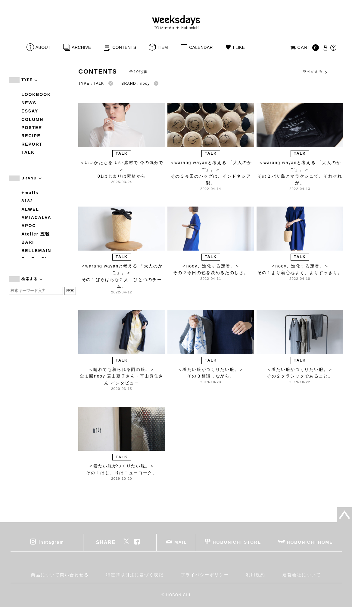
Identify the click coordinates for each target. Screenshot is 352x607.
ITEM (162, 47)
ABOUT (43, 47)
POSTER (31, 127)
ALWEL (30, 209)
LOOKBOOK (36, 94)
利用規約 (255, 574)
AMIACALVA (36, 217)
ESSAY (29, 111)
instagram (51, 542)
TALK (28, 152)
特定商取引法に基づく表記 (135, 574)
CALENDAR (201, 47)
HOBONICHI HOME (310, 542)
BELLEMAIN (36, 250)
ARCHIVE (81, 47)
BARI (27, 242)
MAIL (180, 542)
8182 (27, 200)
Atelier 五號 (35, 234)
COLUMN (32, 119)
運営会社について (301, 574)
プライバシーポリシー (205, 574)
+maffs (30, 192)
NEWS (28, 102)
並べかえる (315, 71)
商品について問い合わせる (60, 574)
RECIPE (31, 135)
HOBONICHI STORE (237, 542)
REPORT (31, 144)
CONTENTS (124, 47)
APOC (28, 225)
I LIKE (239, 47)
